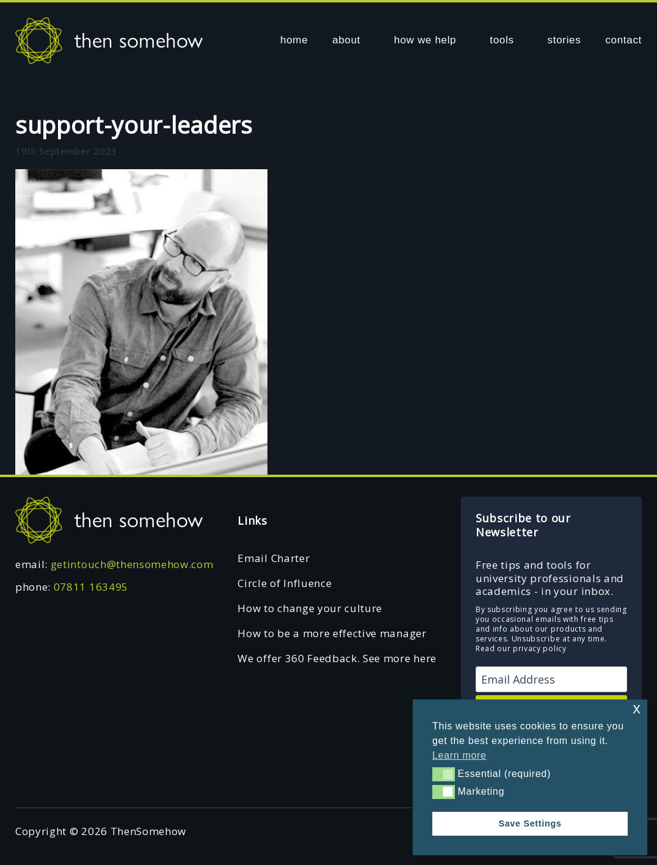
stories (564, 40)
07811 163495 (91, 587)
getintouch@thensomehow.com (132, 564)
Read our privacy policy (521, 648)
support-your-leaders (134, 125)
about (346, 40)
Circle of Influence (285, 583)
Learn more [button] (459, 755)
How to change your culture (310, 608)
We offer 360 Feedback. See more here (337, 658)
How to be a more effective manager (332, 633)
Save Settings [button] (529, 823)
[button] (443, 774)
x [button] (637, 708)
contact (623, 40)
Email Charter (274, 558)
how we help (425, 40)
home (294, 40)
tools (502, 40)
